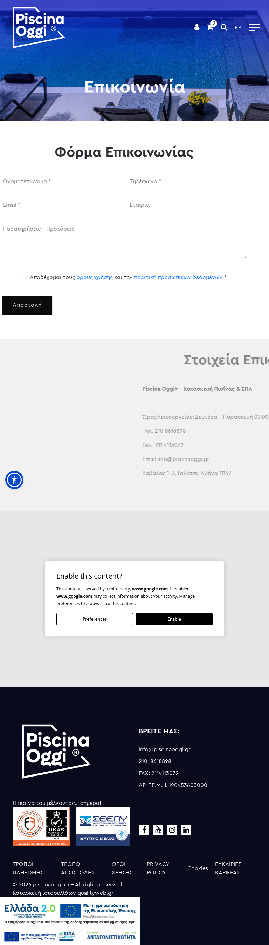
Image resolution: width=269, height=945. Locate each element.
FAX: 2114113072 (159, 773)
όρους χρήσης (81, 277)
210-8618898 (155, 761)
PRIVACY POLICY (158, 868)
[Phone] (174, 181)
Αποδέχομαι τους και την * (114, 277)
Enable (174, 619)
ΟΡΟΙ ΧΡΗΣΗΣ (122, 868)
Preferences (95, 619)
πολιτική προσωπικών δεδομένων (165, 277)
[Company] (174, 205)
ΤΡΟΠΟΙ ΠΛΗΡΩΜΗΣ (28, 868)
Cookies (197, 868)
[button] (14, 479)
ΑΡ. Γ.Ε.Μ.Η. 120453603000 (173, 785)
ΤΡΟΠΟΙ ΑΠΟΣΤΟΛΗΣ (78, 868)
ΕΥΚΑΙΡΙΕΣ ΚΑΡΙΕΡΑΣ (228, 868)
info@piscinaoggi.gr (165, 749)
